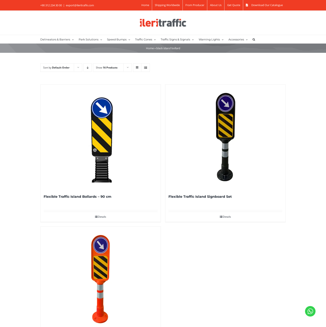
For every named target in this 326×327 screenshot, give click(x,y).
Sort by (56, 67)
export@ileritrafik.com (80, 5)
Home (150, 48)
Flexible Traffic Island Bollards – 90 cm (77, 197)
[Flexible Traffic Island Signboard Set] (225, 137)
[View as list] (145, 67)
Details (102, 216)
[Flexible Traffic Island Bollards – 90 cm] (100, 137)
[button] (254, 39)
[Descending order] (87, 67)
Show (106, 67)
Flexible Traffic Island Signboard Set (200, 197)
